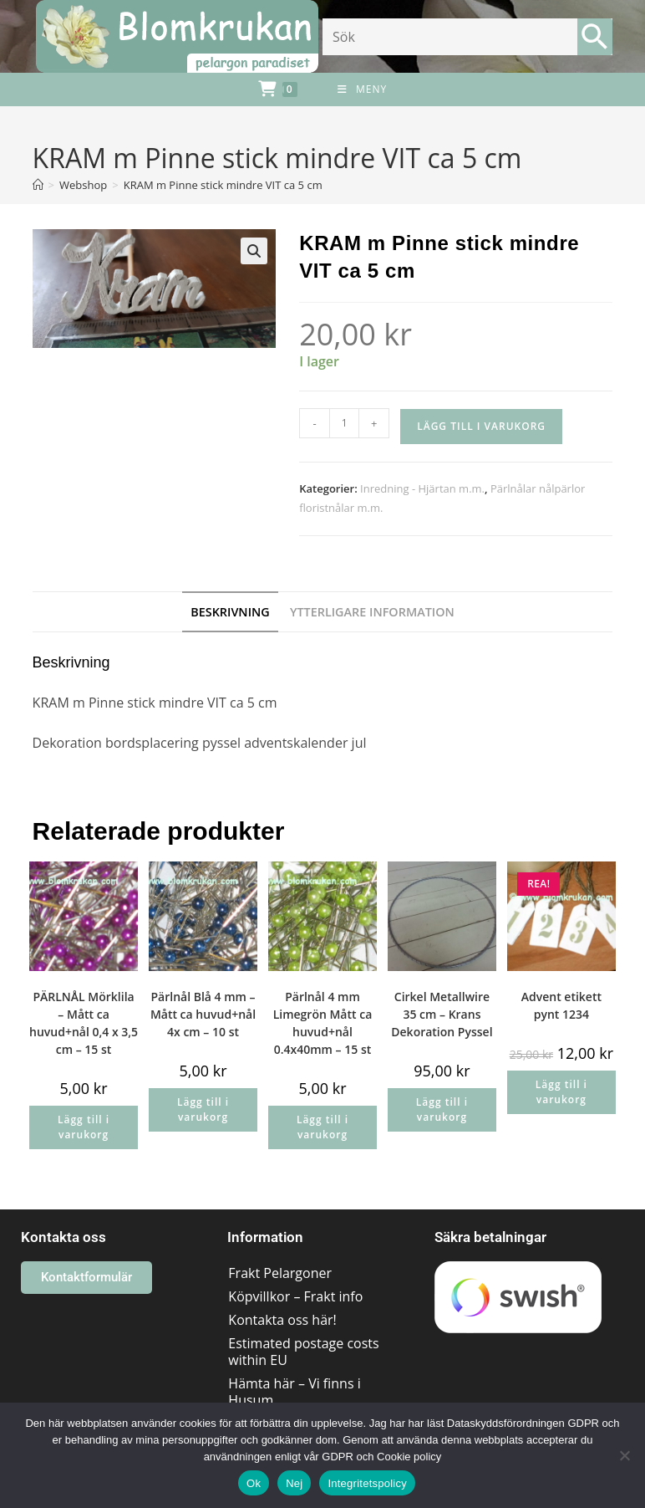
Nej (294, 1483)
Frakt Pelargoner (280, 1273)
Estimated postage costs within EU (303, 1351)
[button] (254, 251)
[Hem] (38, 184)
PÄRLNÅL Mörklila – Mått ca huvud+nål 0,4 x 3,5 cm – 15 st (83, 1023)
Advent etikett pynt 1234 (561, 1005)
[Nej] (624, 1455)
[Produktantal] (344, 423)
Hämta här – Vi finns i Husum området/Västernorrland (304, 1400)
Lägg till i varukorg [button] (83, 1127)
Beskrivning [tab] (230, 612)
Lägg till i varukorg (481, 426)
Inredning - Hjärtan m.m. (422, 488)
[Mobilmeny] (362, 89)
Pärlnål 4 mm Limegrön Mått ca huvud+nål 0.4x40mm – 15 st (323, 1023)
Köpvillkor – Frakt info (295, 1296)
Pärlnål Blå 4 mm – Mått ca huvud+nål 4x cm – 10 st (203, 1014)
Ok (253, 1483)
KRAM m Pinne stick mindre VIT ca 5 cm (223, 184)
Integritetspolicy (367, 1483)
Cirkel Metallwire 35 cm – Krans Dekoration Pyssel (441, 1014)
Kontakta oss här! (282, 1320)
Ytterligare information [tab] (372, 612)
